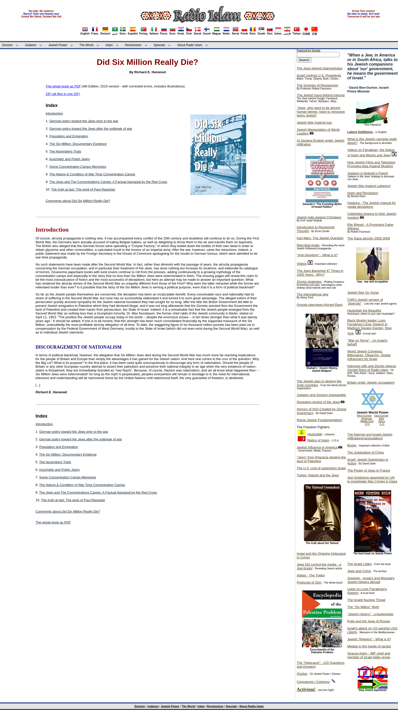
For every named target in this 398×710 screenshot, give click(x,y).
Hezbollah (315, 434)
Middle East (367, 421)
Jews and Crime (359, 571)
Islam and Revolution (362, 193)
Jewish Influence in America (317, 447)
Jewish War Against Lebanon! (369, 186)
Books (351, 445)
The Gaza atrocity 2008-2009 (368, 238)
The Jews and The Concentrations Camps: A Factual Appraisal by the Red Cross (108, 182)
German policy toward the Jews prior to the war (83, 121)
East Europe (381, 415)
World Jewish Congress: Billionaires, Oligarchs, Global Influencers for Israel (368, 355)
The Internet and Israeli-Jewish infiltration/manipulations (369, 436)
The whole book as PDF (63, 86)
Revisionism (133, 45)
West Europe (364, 415)
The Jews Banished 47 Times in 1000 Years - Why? (320, 272)
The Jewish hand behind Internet (321, 95)
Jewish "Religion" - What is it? (369, 639)
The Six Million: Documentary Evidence (78, 144)
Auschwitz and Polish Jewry (69, 159)
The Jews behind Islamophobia (319, 68)
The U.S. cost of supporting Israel (321, 468)
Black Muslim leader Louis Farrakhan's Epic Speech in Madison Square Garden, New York (369, 327)
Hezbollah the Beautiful (364, 310)
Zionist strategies (309, 282)
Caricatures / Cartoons (313, 682)
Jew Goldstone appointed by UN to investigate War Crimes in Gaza (372, 479)
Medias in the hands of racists (369, 646)
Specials (159, 45)
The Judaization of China (365, 452)
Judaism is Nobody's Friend (367, 173)
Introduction (54, 113)
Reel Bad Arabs (308, 245)
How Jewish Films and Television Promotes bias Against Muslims (371, 164)
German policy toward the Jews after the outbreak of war (90, 128)
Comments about (68, 511)
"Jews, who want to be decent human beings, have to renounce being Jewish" (321, 111)
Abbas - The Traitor (311, 575)
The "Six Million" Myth (363, 607)
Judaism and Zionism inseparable (321, 395)
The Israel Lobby (359, 564)
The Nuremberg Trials (65, 151)
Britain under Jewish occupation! (371, 382)
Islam (109, 45)
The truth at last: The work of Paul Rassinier (83, 189)
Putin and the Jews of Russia (368, 621)
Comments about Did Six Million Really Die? (78, 201)
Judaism (30, 45)
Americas (366, 418)
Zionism (7, 45)
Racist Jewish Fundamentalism (319, 420)
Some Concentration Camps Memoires (77, 167)
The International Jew (312, 294)
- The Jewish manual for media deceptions (371, 205)
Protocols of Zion (309, 582)
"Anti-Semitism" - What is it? (317, 255)
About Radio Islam (189, 45)
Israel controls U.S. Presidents (319, 75)
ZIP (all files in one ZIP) (63, 94)
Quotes (302, 674)
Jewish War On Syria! (363, 292)
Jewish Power (57, 45)
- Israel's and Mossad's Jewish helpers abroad (370, 580)
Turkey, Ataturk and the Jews (318, 475)
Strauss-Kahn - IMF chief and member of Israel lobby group (368, 655)
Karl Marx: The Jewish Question (320, 238)
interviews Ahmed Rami (320, 305)
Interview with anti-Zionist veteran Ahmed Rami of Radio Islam (371, 368)
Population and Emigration (68, 136)
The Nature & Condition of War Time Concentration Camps (92, 174)
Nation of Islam (318, 440)
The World (86, 45)
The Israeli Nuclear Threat (366, 600)
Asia (381, 418)
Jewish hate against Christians (319, 217)
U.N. (367, 424)
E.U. (382, 424)
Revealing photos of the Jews (318, 402)
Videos (302, 264)
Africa (381, 421)
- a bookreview (370, 614)
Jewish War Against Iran (314, 122)
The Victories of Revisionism (317, 85)
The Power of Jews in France (368, 470)
